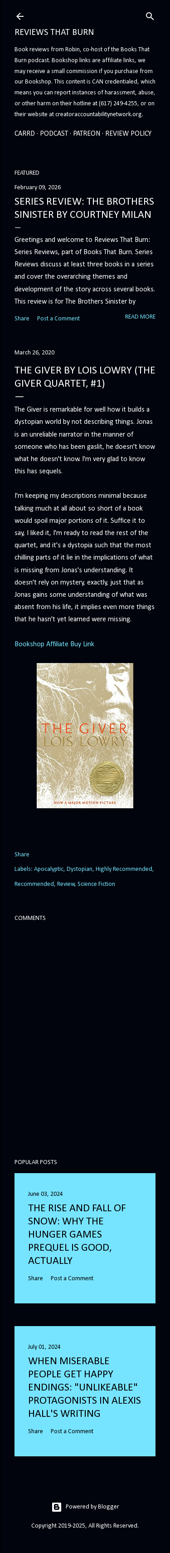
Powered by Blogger (85, 1507)
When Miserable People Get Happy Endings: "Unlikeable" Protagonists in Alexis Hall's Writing (84, 1388)
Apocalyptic (48, 869)
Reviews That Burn (54, 32)
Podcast (54, 134)
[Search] (150, 15)
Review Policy (128, 134)
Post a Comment (58, 318)
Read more (140, 317)
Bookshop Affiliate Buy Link (54, 644)
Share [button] (22, 318)
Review (66, 884)
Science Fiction (96, 884)
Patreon (86, 134)
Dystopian (79, 869)
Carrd (25, 134)
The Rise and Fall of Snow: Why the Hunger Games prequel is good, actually (77, 1235)
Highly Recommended (124, 869)
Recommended (34, 884)
